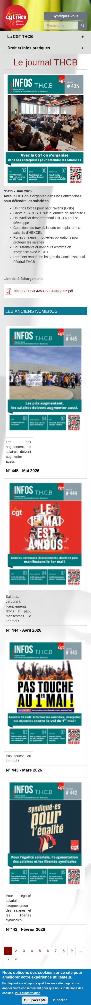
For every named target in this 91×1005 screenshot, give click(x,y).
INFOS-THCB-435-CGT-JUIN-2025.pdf (43, 291)
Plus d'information (27, 995)
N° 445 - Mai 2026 (22, 470)
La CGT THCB (20, 37)
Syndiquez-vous (65, 16)
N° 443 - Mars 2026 (24, 770)
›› (16, 959)
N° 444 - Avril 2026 (23, 630)
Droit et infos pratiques (29, 48)
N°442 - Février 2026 (25, 929)
